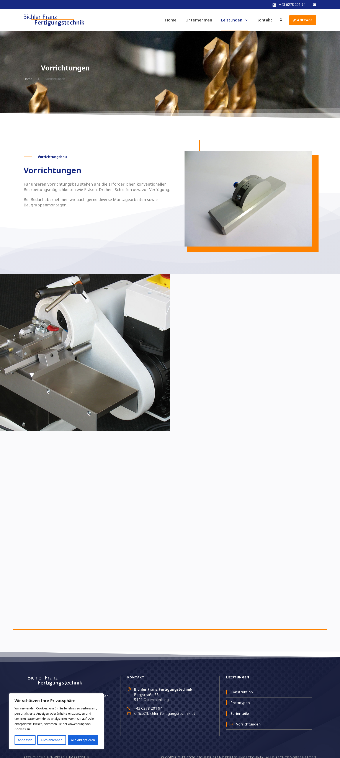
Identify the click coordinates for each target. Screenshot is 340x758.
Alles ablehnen (51, 740)
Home (171, 20)
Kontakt (264, 20)
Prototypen (240, 702)
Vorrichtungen (248, 724)
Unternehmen (198, 20)
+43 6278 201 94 (292, 4)
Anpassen (25, 740)
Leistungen (231, 20)
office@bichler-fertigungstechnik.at (164, 713)
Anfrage (303, 20)
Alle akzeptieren (83, 740)
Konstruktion (241, 692)
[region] (56, 721)
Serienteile (239, 713)
